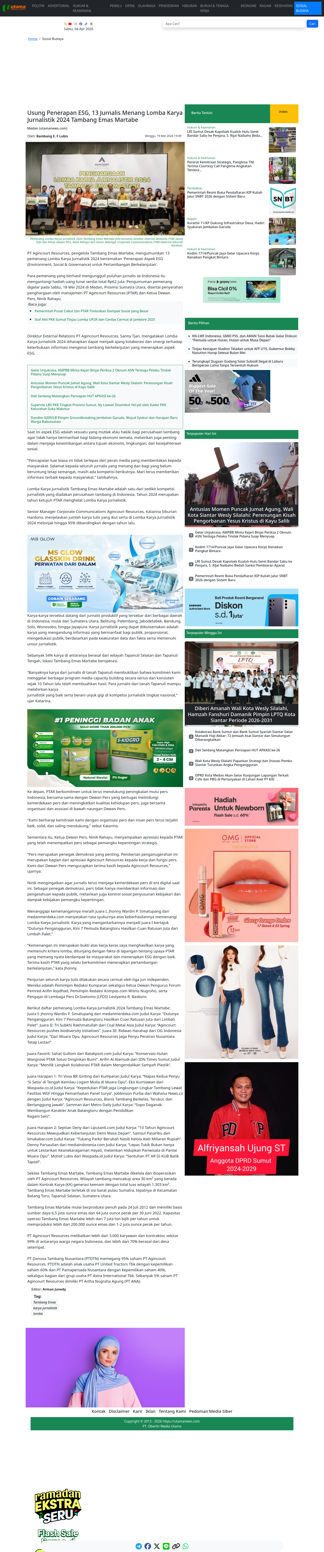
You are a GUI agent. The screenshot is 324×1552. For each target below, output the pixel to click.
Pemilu (116, 6)
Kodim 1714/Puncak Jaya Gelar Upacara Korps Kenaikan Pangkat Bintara (223, 195)
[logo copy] (176, 1547)
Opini (130, 6)
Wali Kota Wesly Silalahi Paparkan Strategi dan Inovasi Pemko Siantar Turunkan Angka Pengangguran (243, 703)
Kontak (99, 1351)
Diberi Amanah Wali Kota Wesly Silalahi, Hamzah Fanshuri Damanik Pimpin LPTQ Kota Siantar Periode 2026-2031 (241, 654)
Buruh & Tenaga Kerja (214, 8)
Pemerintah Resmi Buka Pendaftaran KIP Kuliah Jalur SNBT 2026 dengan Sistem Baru (224, 134)
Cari (312, 23)
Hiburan (189, 6)
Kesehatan (284, 6)
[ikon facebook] (148, 1547)
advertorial (58, 6)
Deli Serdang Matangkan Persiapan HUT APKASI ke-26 (73, 336)
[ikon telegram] (139, 1547)
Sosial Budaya (302, 8)
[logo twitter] (157, 1547)
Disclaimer (119, 1351)
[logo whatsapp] (185, 1547)
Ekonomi (248, 6)
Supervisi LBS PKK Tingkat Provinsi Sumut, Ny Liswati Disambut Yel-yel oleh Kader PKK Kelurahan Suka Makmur (98, 347)
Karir (137, 1351)
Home (33, 39)
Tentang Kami (172, 1351)
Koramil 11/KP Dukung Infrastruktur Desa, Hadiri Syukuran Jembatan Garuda (225, 165)
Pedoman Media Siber (210, 1351)
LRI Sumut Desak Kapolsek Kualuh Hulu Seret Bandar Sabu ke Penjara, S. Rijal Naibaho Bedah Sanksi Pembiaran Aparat (243, 503)
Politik (38, 6)
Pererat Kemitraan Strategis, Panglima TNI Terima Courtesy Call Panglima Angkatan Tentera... (220, 106)
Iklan (151, 1351)
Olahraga (146, 6)
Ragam (265, 6)
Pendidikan (169, 6)
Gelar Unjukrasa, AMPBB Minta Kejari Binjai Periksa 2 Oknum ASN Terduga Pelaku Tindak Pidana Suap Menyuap (101, 312)
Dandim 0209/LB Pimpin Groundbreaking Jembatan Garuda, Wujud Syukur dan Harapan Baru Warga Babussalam (104, 360)
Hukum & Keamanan (82, 8)
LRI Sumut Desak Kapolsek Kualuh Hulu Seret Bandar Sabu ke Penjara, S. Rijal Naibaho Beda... (225, 74)
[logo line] (166, 1547)
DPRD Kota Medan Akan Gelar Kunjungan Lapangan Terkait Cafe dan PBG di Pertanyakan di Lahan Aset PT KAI (241, 717)
